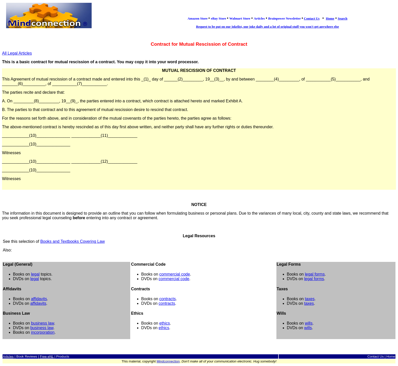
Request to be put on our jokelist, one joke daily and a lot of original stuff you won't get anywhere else (267, 26)
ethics (164, 323)
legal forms (315, 274)
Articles (8, 356)
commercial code (174, 274)
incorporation (43, 332)
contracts (167, 299)
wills (308, 323)
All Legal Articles (17, 53)
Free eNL (47, 356)
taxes (309, 299)
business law (42, 323)
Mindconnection (168, 361)
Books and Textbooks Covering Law (72, 241)
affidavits (39, 299)
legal (35, 274)
